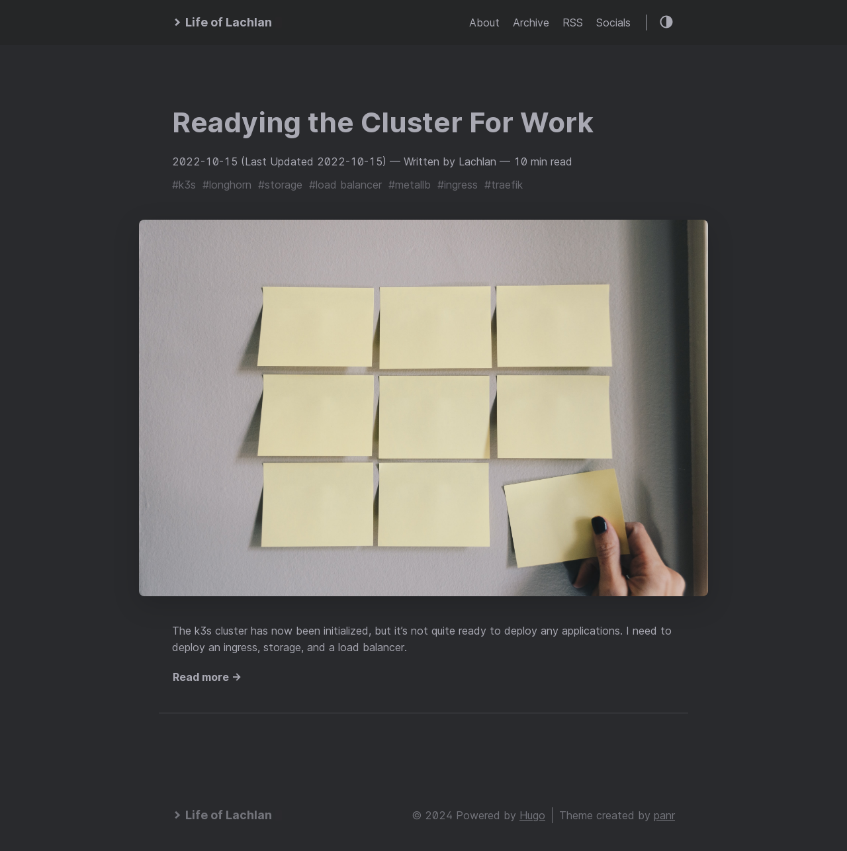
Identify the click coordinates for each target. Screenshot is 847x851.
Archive (531, 22)
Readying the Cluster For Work (383, 122)
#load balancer (345, 184)
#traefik (503, 184)
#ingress (457, 184)
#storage (280, 184)
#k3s (184, 184)
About (484, 22)
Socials (613, 22)
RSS (572, 22)
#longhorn (226, 184)
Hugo (532, 815)
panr (664, 815)
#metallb (409, 184)
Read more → (207, 677)
